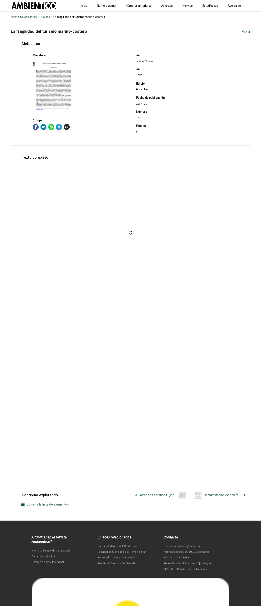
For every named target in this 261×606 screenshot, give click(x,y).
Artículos (167, 5)
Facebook (189, 563)
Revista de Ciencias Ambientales (117, 563)
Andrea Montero (145, 61)
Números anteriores (139, 5)
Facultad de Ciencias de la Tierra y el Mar (121, 551)
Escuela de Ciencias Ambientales (117, 557)
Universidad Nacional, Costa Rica (117, 546)
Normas (187, 5)
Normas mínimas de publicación (51, 550)
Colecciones (28, 17)
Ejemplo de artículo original (48, 561)
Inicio (84, 5)
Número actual (106, 5)
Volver (246, 31)
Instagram (206, 563)
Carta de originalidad (44, 556)
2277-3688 (182, 557)
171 (138, 117)
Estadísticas (210, 5)
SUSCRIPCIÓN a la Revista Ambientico (186, 569)
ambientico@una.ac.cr (186, 546)
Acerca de (234, 5)
